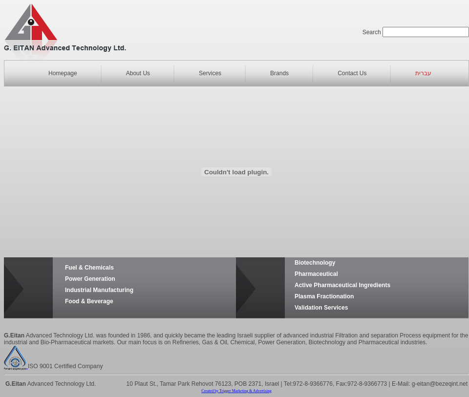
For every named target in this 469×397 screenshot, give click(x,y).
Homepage (62, 73)
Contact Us (352, 73)
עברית (423, 73)
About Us (138, 73)
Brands (279, 73)
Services (210, 73)
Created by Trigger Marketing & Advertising (236, 391)
